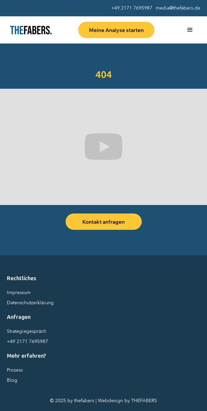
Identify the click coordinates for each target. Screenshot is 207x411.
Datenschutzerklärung (30, 302)
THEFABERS (144, 400)
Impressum (19, 292)
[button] (190, 30)
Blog (12, 380)
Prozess (15, 370)
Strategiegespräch (26, 331)
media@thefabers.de (178, 8)
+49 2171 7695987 (131, 8)
